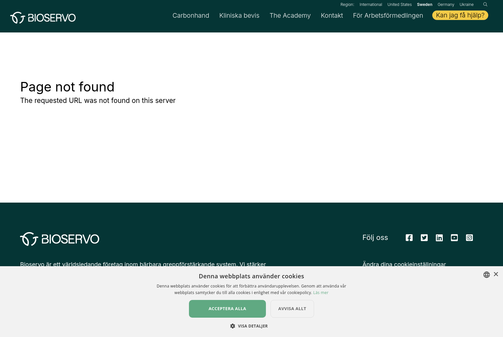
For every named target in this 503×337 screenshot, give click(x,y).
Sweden (425, 4)
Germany (446, 4)
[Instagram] (469, 240)
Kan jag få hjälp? (460, 16)
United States (399, 4)
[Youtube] (454, 240)
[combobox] (486, 274)
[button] (251, 326)
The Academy (290, 16)
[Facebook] (409, 240)
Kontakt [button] (332, 16)
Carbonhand (191, 16)
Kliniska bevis (239, 16)
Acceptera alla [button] (227, 308)
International (371, 4)
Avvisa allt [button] (292, 308)
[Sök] (485, 4)
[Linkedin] (439, 240)
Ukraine (466, 4)
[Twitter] (424, 240)
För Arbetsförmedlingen (388, 16)
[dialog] (251, 301)
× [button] (495, 274)
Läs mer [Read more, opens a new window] (321, 292)
